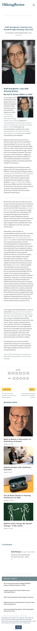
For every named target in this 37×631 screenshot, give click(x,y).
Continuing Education (21, 33)
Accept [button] (18, 627)
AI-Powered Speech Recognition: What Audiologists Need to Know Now (19, 610)
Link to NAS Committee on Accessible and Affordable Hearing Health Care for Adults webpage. (17, 356)
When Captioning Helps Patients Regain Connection (19, 597)
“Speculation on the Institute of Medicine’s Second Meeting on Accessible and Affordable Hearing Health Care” (18, 314)
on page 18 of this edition (18, 182)
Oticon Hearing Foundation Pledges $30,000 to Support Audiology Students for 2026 (17, 584)
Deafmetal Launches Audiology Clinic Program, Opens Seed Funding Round (19, 603)
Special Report (16, 265)
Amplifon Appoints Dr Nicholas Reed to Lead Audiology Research (16, 591)
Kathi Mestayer (16, 552)
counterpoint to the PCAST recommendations (18, 173)
